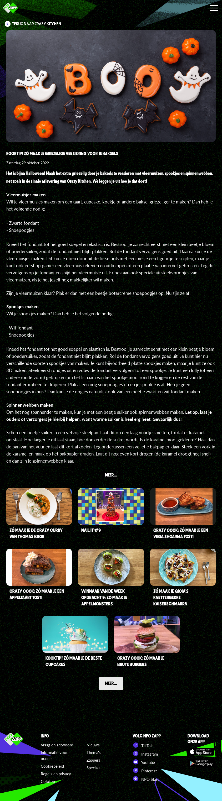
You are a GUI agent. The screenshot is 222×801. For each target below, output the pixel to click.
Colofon (48, 781)
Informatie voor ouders (54, 755)
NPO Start (146, 779)
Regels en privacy (56, 773)
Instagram (145, 753)
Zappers (93, 760)
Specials (93, 767)
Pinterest (145, 770)
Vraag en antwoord (57, 744)
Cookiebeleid (52, 766)
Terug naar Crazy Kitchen (36, 24)
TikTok (143, 745)
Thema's (94, 752)
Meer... (111, 683)
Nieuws (93, 744)
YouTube (144, 762)
